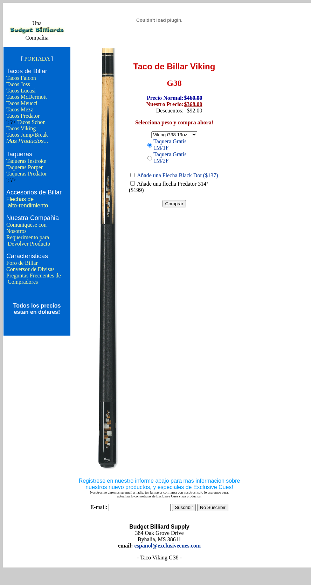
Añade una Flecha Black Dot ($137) (177, 175)
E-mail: (98, 507)
